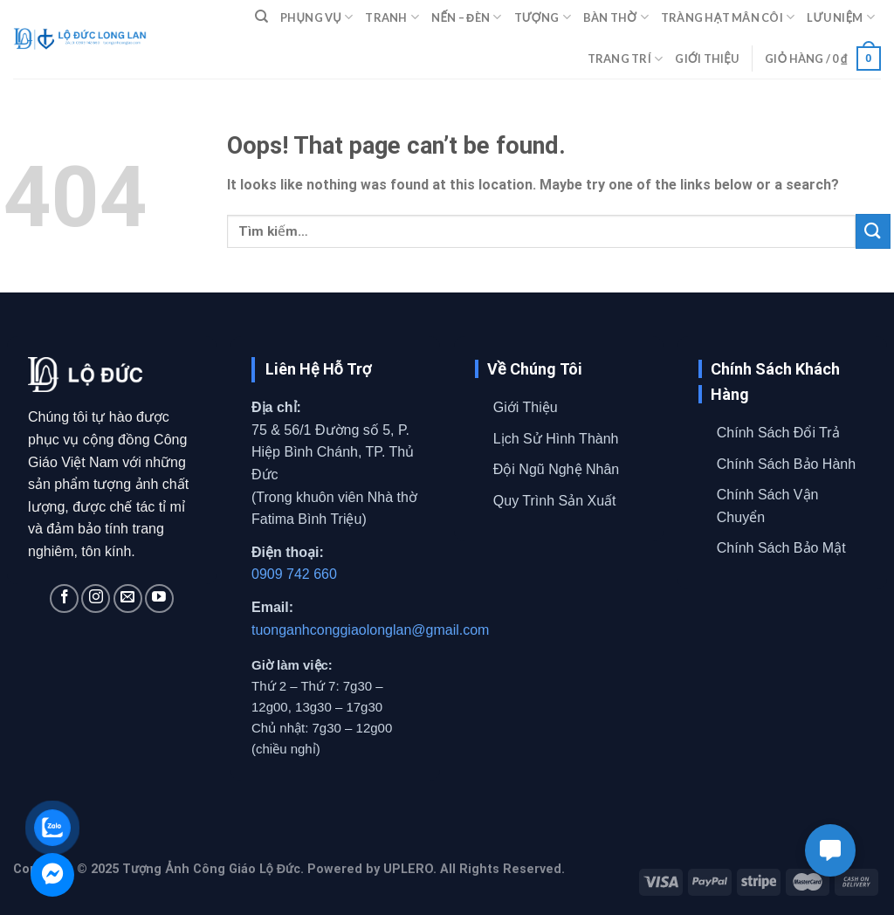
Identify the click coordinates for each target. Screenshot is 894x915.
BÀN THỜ (616, 17)
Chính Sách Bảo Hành (786, 464)
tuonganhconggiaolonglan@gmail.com (370, 630)
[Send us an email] (127, 598)
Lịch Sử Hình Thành (556, 438)
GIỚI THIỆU (707, 58)
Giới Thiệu (525, 407)
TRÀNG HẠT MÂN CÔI (727, 17)
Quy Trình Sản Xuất (554, 500)
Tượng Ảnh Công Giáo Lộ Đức (211, 869)
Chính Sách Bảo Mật (781, 547)
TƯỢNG (542, 17)
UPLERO (408, 869)
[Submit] (873, 231)
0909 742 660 (294, 574)
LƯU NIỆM (841, 17)
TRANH (392, 17)
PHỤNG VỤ (316, 17)
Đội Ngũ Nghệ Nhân (556, 469)
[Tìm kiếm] (261, 16)
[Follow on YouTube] (159, 598)
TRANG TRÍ (626, 59)
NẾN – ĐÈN (466, 17)
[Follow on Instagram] (95, 598)
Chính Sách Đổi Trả (778, 432)
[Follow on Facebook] (64, 598)
